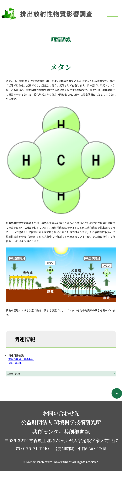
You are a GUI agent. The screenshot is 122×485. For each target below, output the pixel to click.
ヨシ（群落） (16, 363)
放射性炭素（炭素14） (21, 359)
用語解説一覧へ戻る (35, 381)
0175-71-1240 (35, 463)
